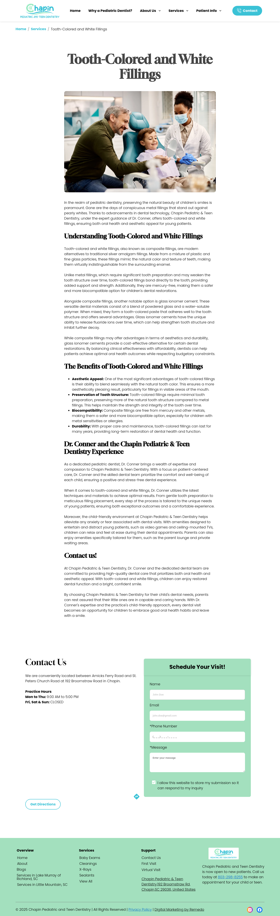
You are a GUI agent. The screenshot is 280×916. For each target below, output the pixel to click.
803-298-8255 (230, 877)
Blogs (21, 869)
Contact (250, 10)
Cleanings (88, 863)
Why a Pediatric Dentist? (110, 10)
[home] (40, 11)
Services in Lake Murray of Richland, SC (39, 877)
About (22, 863)
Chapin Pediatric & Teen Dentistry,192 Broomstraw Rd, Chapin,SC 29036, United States (169, 884)
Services (179, 10)
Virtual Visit (151, 869)
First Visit (149, 863)
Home (75, 10)
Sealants (86, 875)
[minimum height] (197, 762)
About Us (151, 10)
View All (85, 881)
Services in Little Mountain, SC (42, 884)
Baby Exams (89, 857)
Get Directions (43, 804)
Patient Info (209, 10)
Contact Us (151, 857)
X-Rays (85, 869)
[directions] (136, 798)
